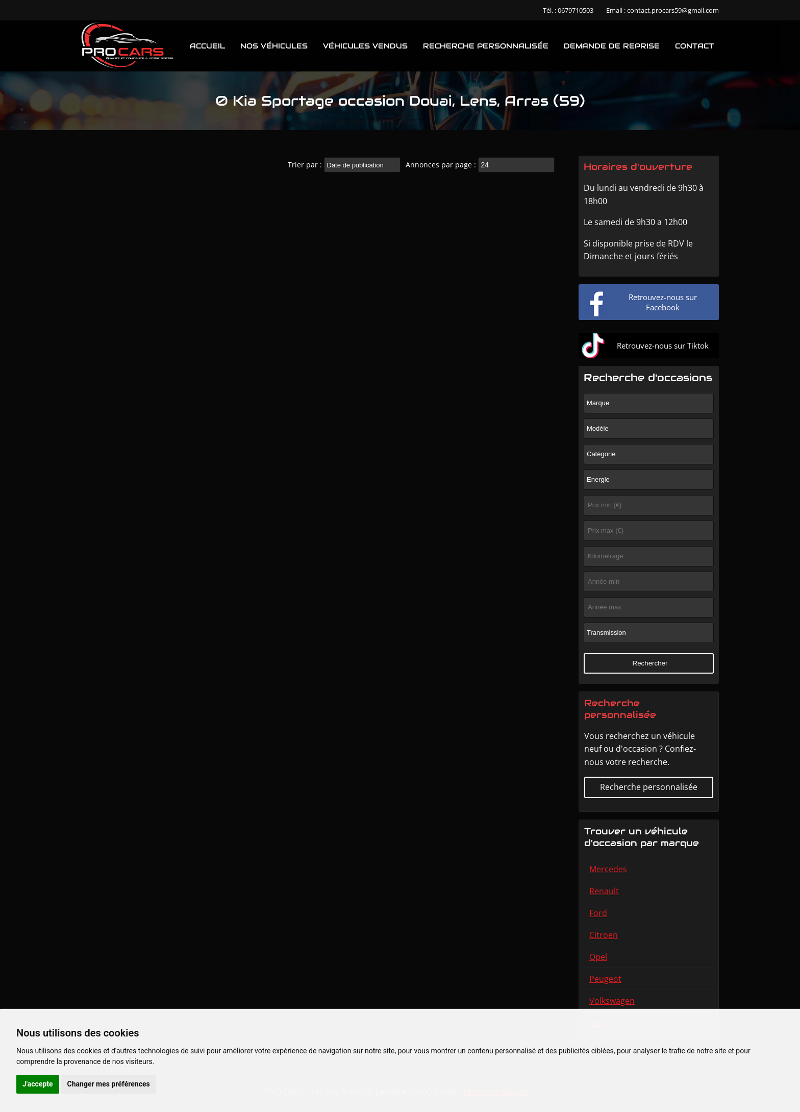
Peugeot (605, 978)
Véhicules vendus (365, 46)
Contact (694, 46)
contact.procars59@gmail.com (673, 10)
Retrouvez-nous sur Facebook (663, 302)
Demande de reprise (612, 46)
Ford (598, 913)
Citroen (603, 935)
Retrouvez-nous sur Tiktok (663, 345)
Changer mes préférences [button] (108, 1084)
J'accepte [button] (37, 1084)
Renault (604, 891)
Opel (598, 956)
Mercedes (608, 869)
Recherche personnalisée (485, 46)
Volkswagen (612, 1000)
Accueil (207, 46)
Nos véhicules (274, 46)
